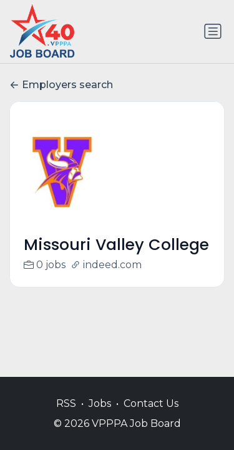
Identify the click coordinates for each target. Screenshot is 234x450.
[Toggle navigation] (213, 31)
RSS (66, 403)
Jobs (100, 403)
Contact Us (151, 403)
